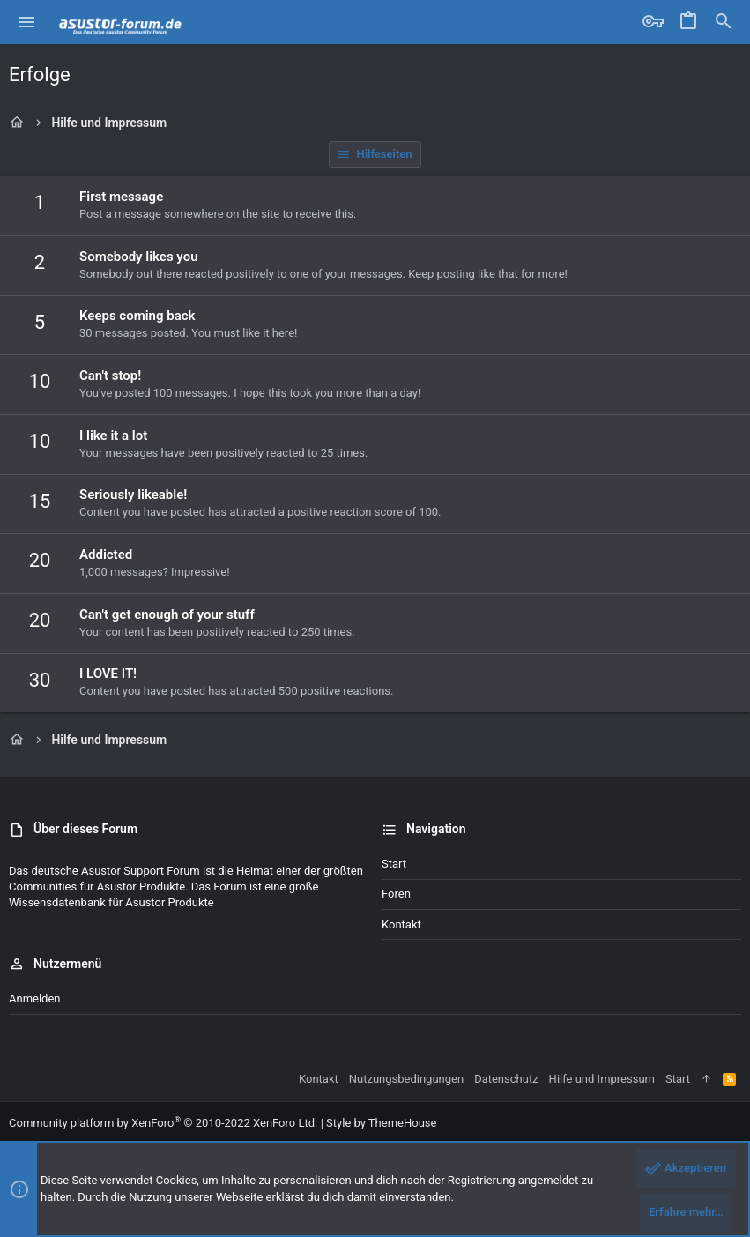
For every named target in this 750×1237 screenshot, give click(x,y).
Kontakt (401, 924)
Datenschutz (506, 1078)
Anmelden (35, 998)
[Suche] (723, 22)
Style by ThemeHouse (381, 1122)
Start (394, 863)
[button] (27, 22)
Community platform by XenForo (163, 1122)
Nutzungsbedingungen (406, 1078)
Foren (396, 893)
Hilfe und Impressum (602, 1078)
